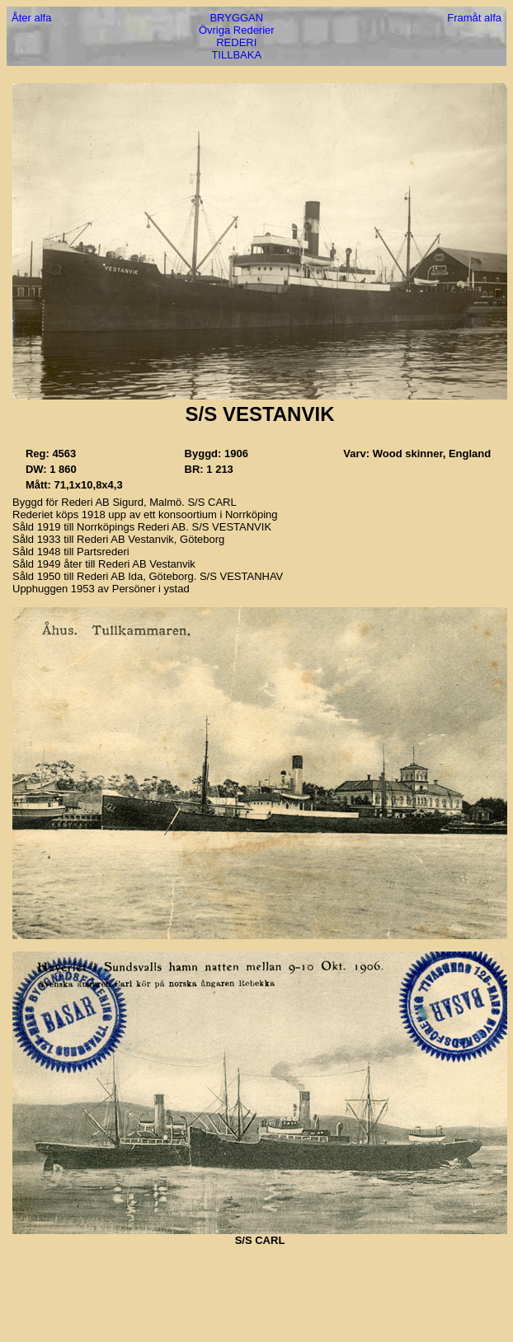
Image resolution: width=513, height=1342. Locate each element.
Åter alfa (31, 18)
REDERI (236, 42)
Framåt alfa (474, 18)
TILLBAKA (236, 55)
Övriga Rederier (237, 30)
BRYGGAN (236, 18)
